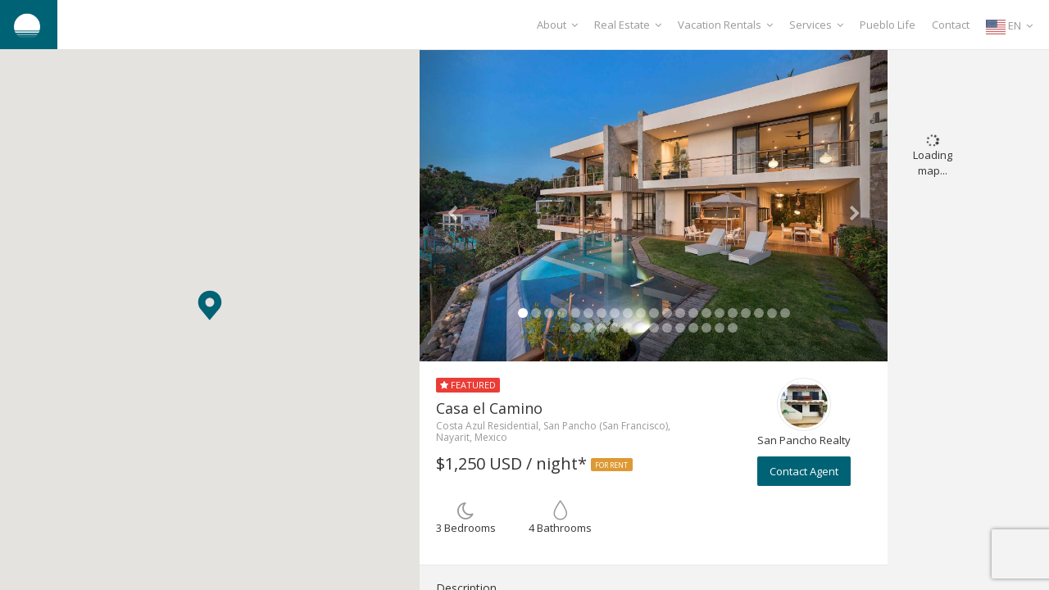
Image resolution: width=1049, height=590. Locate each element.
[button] (210, 305)
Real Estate (627, 24)
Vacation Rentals (725, 24)
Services (816, 24)
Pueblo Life (887, 24)
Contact (951, 24)
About (557, 24)
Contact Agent (804, 471)
